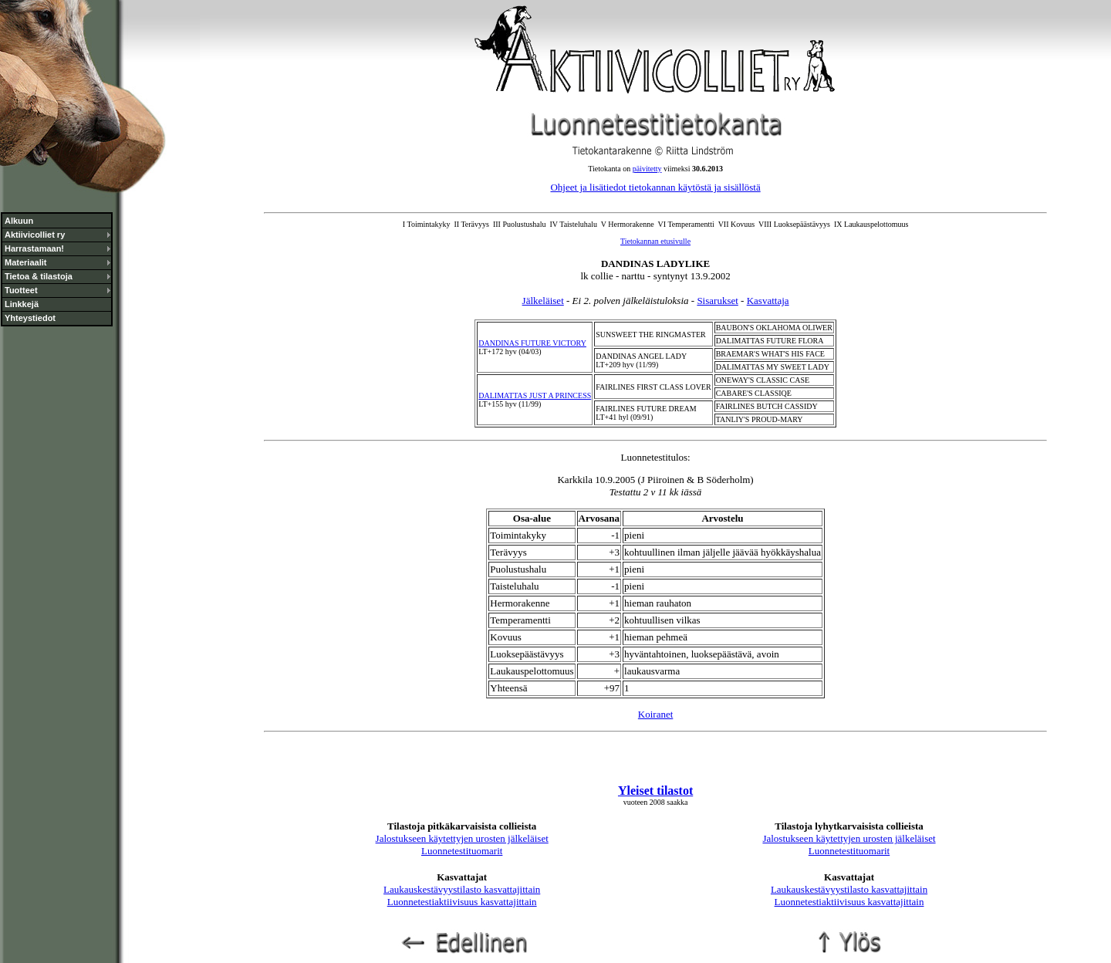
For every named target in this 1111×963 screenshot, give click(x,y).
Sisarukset (717, 300)
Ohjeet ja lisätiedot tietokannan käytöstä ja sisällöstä (655, 187)
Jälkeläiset (543, 300)
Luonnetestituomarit (461, 851)
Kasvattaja (768, 300)
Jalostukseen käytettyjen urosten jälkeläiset (462, 838)
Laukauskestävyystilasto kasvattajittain (461, 889)
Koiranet (655, 714)
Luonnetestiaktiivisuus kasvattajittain (462, 901)
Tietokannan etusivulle (655, 241)
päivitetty (647, 168)
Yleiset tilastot (655, 790)
